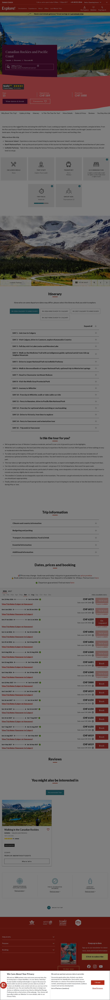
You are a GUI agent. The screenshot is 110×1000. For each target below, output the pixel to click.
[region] (55, 985)
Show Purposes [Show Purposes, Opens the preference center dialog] (97, 988)
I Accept (97, 982)
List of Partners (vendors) (60, 988)
